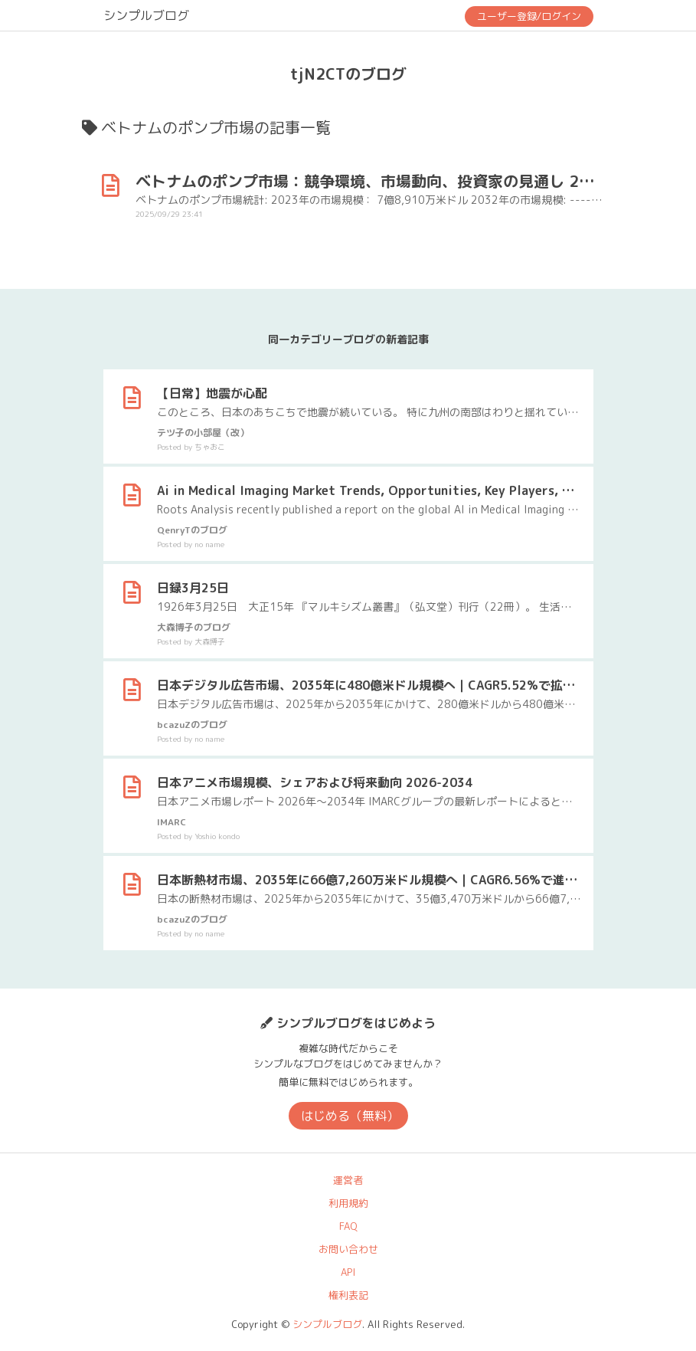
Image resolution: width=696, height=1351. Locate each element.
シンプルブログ (146, 15)
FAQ (348, 1226)
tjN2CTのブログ (348, 73)
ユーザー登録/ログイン (529, 16)
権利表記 (348, 1295)
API (348, 1272)
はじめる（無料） (350, 1115)
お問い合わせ (348, 1249)
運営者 (348, 1180)
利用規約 (348, 1203)
